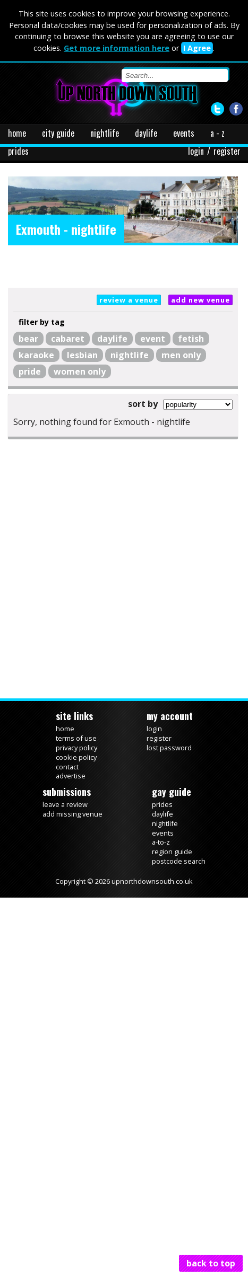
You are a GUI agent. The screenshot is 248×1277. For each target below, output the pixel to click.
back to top (210, 1263)
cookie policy (76, 757)
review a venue (128, 300)
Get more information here (116, 48)
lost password (169, 747)
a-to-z (161, 842)
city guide (58, 133)
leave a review (65, 804)
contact (67, 766)
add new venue (200, 300)
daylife (146, 133)
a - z (217, 133)
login (196, 151)
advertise (70, 776)
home (17, 133)
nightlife (104, 133)
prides (18, 151)
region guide (172, 851)
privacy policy (76, 747)
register (227, 151)
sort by (143, 404)
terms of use (76, 738)
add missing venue (72, 814)
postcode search (179, 861)
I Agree (197, 48)
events (183, 133)
